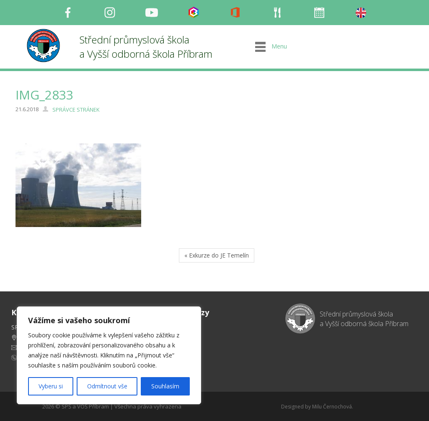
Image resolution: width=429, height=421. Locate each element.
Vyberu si (51, 386)
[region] (109, 355)
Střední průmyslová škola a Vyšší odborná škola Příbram (146, 47)
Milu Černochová (332, 406)
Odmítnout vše (107, 386)
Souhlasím (165, 386)
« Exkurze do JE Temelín (216, 255)
